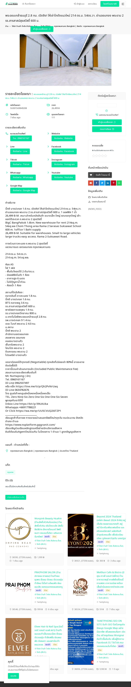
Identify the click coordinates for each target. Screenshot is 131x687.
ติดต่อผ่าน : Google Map (24, 190)
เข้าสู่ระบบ (78, 3)
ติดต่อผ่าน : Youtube (63, 177)
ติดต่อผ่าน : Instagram (64, 164)
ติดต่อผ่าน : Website (63, 138)
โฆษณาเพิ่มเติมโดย (97, 197)
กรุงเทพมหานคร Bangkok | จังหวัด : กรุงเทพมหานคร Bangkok (79, 26)
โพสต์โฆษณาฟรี (109, 3)
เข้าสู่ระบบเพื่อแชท (40, 29)
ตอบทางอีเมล (106, 129)
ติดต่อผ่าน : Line (20, 151)
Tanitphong (40, 548)
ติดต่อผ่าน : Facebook (64, 151)
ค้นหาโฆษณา (28, 3)
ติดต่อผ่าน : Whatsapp (23, 177)
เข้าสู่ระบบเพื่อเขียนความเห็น (15, 497)
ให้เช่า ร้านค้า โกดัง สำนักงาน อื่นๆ (24, 26)
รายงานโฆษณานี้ (97, 201)
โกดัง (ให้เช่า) (41, 544)
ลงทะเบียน (92, 3)
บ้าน (6, 26)
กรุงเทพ (10, 472)
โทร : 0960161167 (21, 138)
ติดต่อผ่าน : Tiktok (21, 164)
